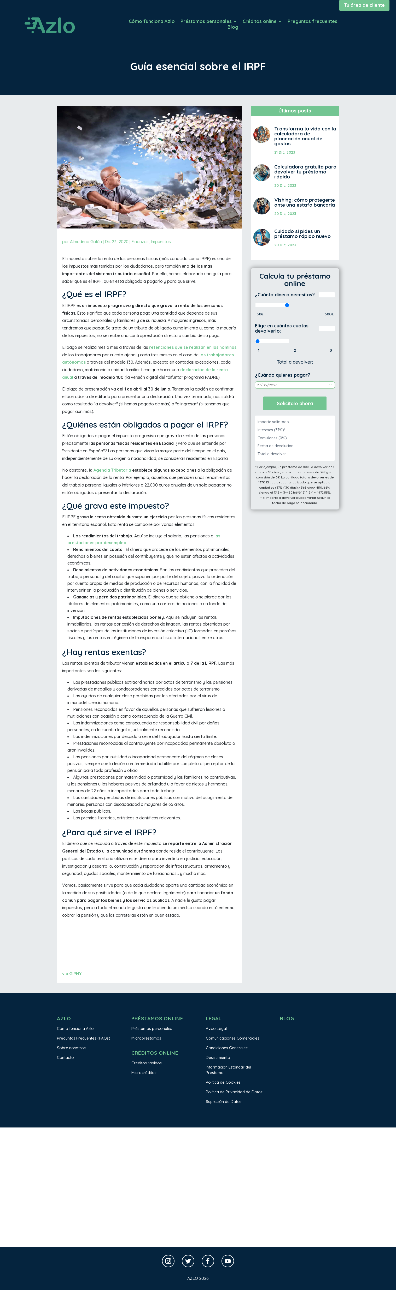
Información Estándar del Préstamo (228, 1070)
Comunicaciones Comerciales (232, 1038)
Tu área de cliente (364, 5)
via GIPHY (72, 973)
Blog (233, 27)
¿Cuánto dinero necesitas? (285, 295)
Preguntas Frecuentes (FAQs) (83, 1038)
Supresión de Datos (224, 1101)
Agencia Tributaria (112, 470)
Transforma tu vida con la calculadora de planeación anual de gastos (305, 136)
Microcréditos (143, 1072)
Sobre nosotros (71, 1047)
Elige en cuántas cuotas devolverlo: (281, 328)
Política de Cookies (223, 1082)
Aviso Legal (216, 1028)
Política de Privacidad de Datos (234, 1091)
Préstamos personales (206, 22)
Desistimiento (218, 1057)
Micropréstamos (146, 1038)
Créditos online (260, 22)
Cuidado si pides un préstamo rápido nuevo (302, 233)
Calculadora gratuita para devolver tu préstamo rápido (305, 172)
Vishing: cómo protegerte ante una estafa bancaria (304, 202)
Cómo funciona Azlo (152, 22)
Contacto (65, 1057)
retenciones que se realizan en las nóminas (192, 347)
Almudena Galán (86, 241)
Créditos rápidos (146, 1062)
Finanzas (140, 241)
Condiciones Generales (227, 1047)
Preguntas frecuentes (312, 22)
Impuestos (161, 241)
